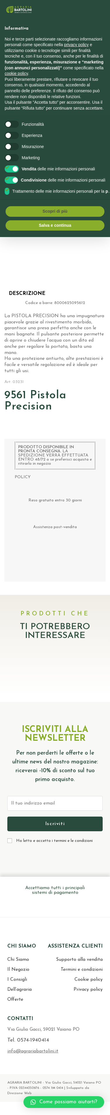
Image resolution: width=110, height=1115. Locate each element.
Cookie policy (89, 979)
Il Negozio (18, 969)
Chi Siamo (18, 959)
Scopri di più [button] (55, 211)
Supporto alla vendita (79, 959)
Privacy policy (88, 989)
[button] (63, 1102)
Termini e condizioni (82, 969)
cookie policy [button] (16, 73)
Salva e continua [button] (55, 225)
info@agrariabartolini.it (32, 1051)
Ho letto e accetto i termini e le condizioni (54, 841)
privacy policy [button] (76, 44)
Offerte (15, 999)
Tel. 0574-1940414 (28, 1040)
